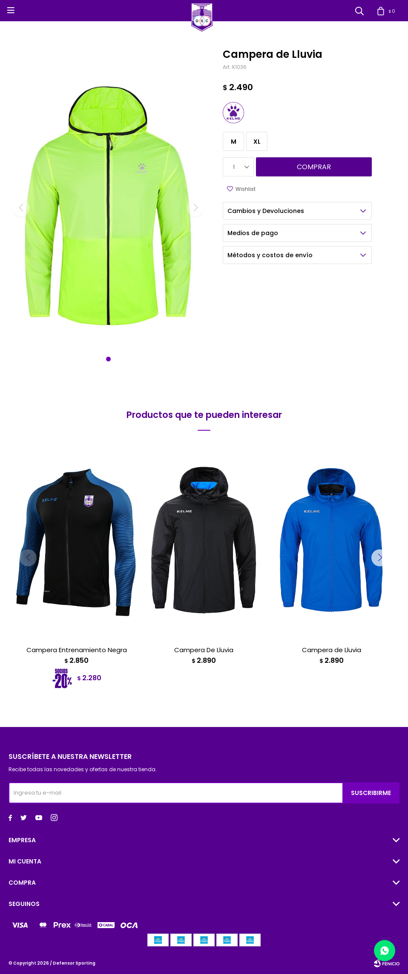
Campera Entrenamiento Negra (76, 650)
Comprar (314, 167)
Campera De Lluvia (203, 650)
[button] (108, 359)
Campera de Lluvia (331, 650)
